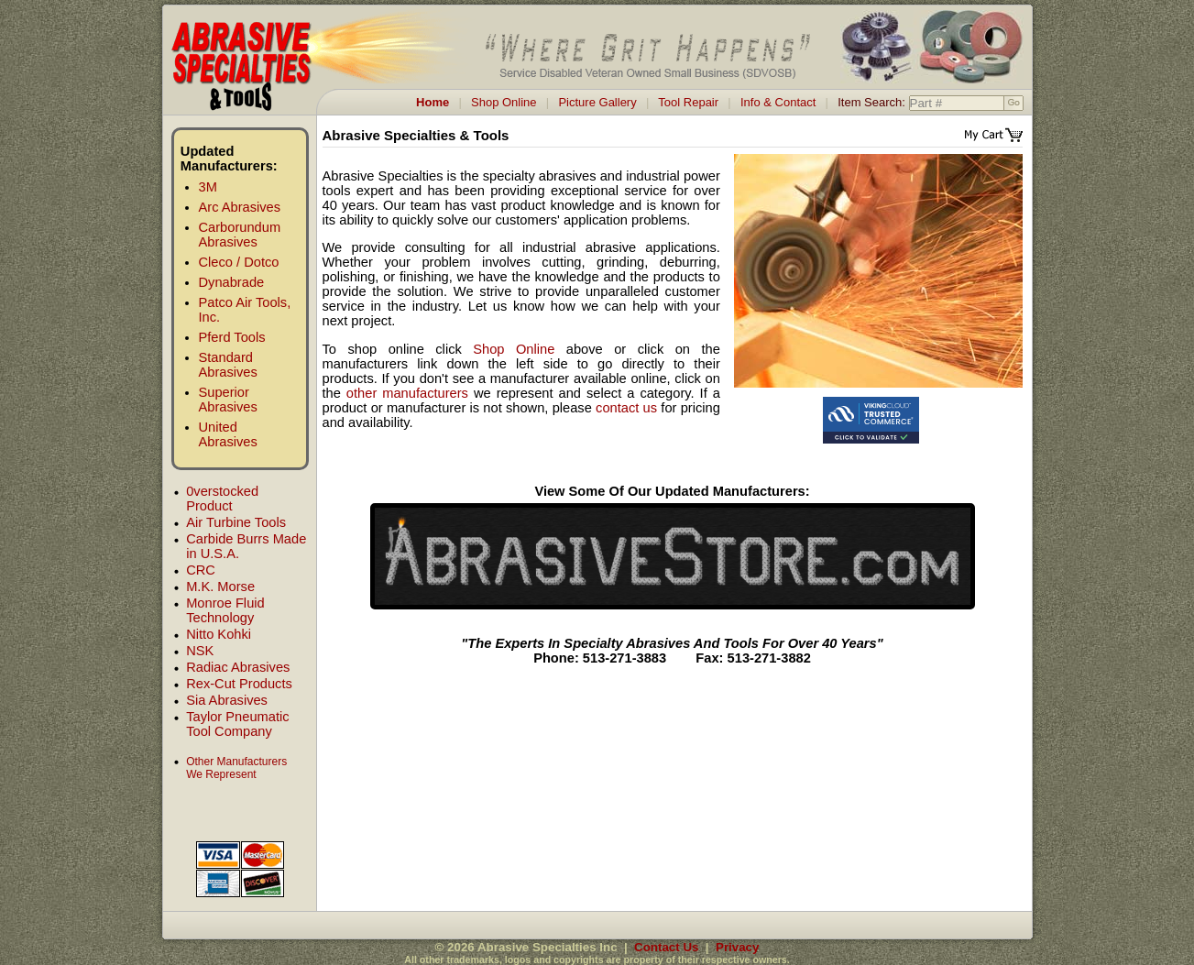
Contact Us (666, 947)
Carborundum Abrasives (240, 234)
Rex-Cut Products (239, 683)
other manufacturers (407, 393)
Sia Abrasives (227, 700)
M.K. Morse (220, 586)
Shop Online (504, 102)
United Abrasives (228, 434)
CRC (200, 570)
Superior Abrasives (228, 399)
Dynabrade (232, 282)
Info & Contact (778, 102)
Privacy (737, 947)
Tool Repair (688, 102)
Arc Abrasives (240, 207)
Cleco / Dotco (239, 262)
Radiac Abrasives (238, 667)
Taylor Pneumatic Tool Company (237, 724)
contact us (626, 407)
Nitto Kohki (218, 634)
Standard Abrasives (228, 364)
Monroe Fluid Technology (225, 610)
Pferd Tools (232, 337)
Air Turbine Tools (236, 522)
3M (208, 187)
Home (432, 102)
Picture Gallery (597, 102)
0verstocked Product (222, 498)
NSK (200, 650)
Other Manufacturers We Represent (236, 768)
